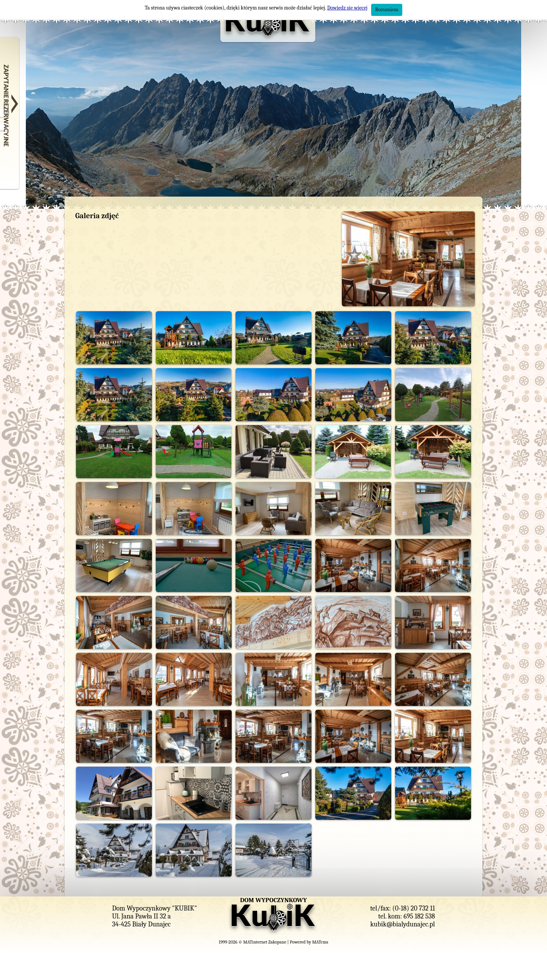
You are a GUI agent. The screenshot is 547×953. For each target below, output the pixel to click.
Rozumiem (386, 9)
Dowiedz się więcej (347, 8)
